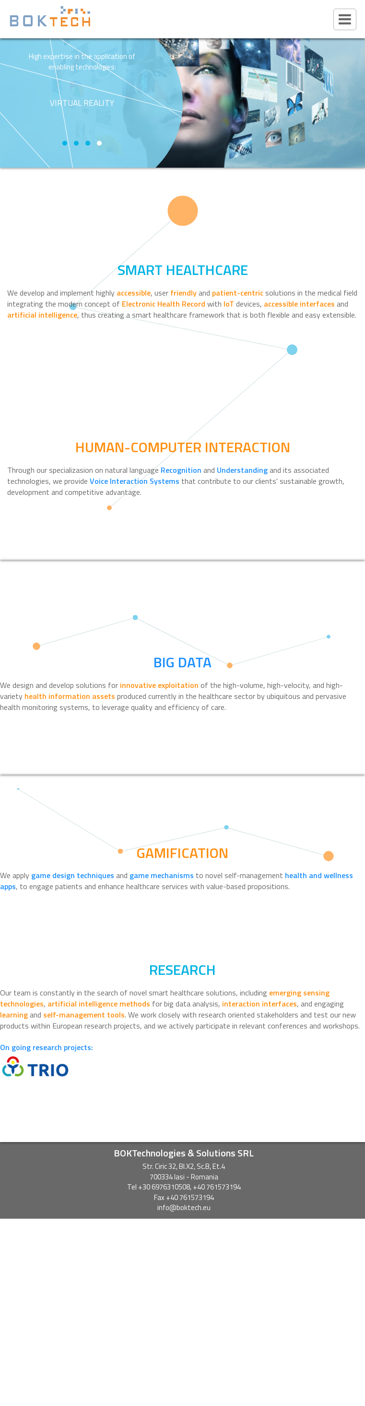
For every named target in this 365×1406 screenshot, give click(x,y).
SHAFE (184, 1251)
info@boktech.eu (184, 1207)
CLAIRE (183, 1266)
